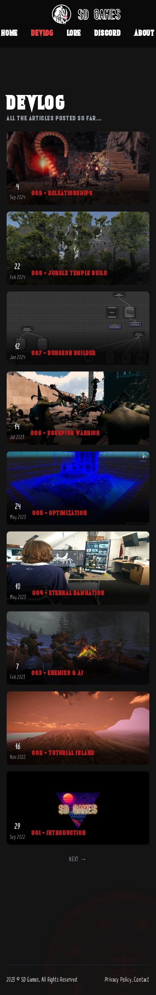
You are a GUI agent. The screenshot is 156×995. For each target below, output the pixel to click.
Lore (74, 33)
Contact (141, 980)
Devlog (42, 33)
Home (9, 33)
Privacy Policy (118, 980)
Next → (78, 859)
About (144, 33)
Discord (107, 33)
